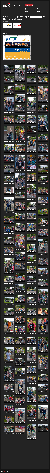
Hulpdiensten (39, 9)
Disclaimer (38, 12)
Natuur (26, 11)
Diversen (38, 11)
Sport (37, 8)
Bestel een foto (29, 5)
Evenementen (28, 9)
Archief (26, 12)
